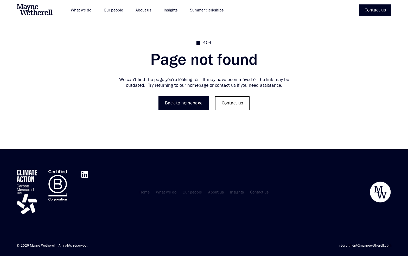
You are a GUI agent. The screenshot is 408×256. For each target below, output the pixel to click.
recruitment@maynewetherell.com (365, 245)
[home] (37, 10)
